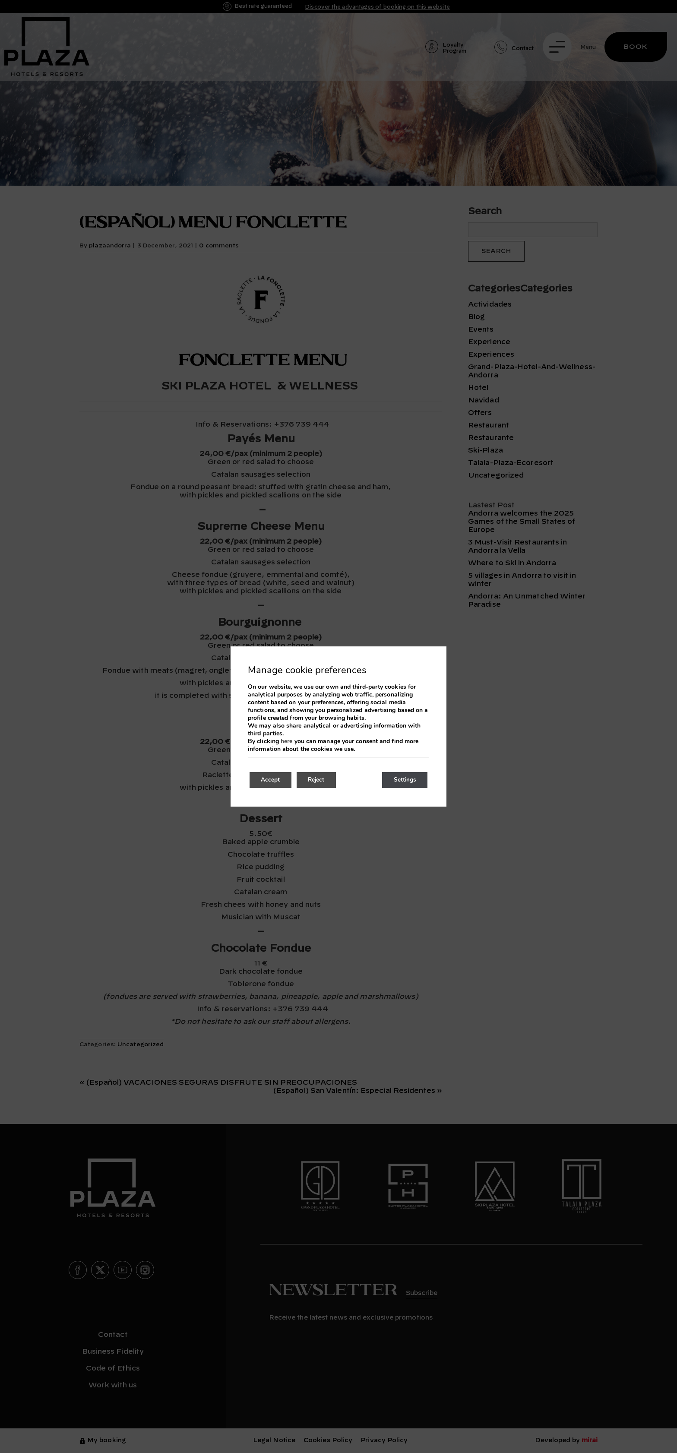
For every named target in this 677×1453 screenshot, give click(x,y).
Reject (321, 780)
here (286, 741)
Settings (403, 780)
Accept (272, 780)
